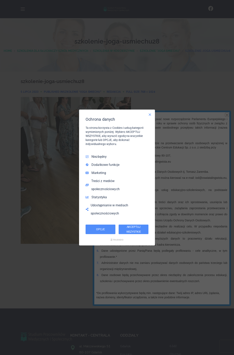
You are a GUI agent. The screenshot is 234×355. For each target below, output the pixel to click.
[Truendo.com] (117, 239)
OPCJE (100, 229)
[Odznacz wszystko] (150, 115)
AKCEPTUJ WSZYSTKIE (133, 229)
